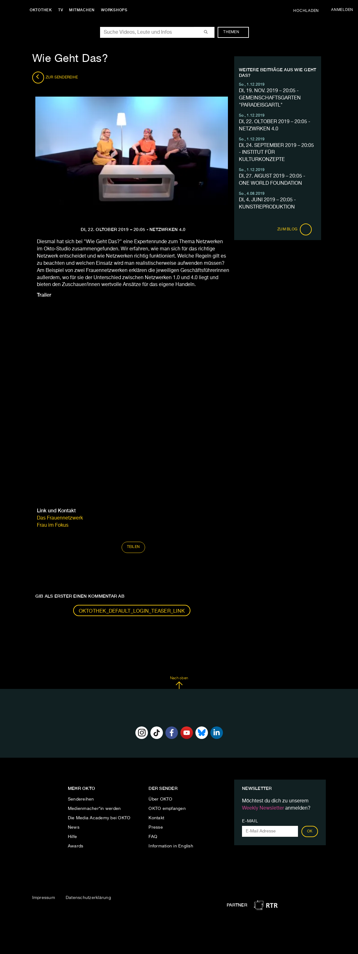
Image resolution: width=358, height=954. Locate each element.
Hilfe (72, 837)
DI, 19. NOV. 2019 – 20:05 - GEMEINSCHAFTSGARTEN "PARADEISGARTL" (270, 98)
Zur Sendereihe (55, 77)
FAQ (153, 837)
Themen (234, 32)
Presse (156, 827)
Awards (75, 846)
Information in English (171, 846)
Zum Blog (294, 229)
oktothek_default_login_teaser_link (132, 611)
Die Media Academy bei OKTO (99, 818)
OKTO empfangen (167, 808)
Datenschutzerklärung (88, 898)
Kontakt (156, 818)
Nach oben (179, 682)
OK (310, 831)
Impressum (43, 898)
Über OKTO (160, 799)
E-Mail (250, 821)
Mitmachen (82, 10)
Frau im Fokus (52, 525)
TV (60, 10)
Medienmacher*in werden (94, 808)
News (73, 827)
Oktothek (41, 10)
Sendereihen (81, 799)
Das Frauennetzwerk (60, 518)
